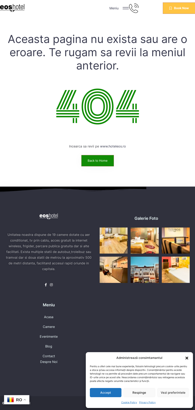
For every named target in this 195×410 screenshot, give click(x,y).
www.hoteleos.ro (113, 146)
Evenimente (49, 336)
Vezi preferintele (173, 393)
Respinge (139, 393)
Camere (49, 327)
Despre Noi (48, 362)
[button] (187, 358)
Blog (48, 346)
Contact (49, 356)
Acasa (48, 317)
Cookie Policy (129, 402)
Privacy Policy (147, 402)
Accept (105, 393)
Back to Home (98, 161)
